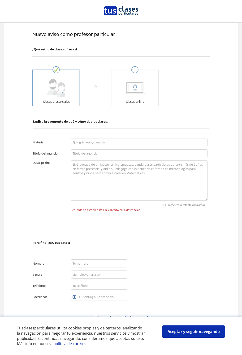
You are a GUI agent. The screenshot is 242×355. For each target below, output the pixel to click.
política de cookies (69, 343)
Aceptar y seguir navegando (194, 331)
